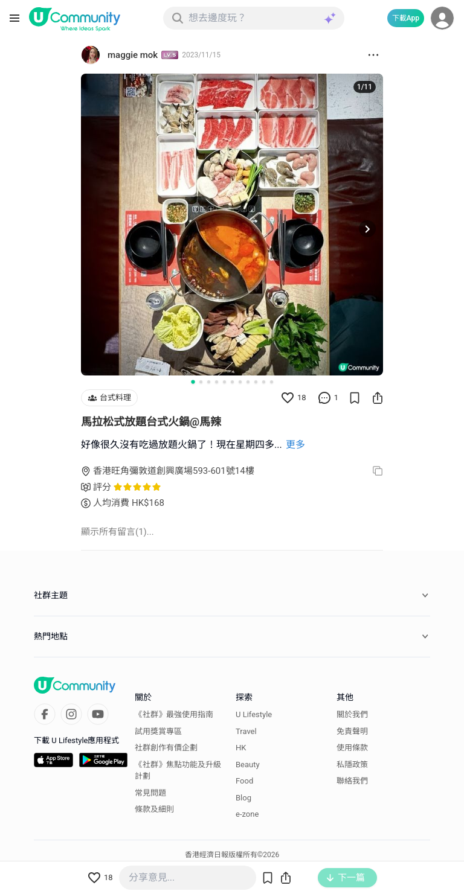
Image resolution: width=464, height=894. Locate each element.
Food (244, 780)
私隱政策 (352, 764)
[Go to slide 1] (193, 381)
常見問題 (150, 792)
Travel (246, 731)
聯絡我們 (352, 780)
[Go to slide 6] (232, 381)
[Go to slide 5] (224, 381)
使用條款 (352, 747)
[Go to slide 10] (263, 381)
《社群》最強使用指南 (174, 714)
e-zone (247, 814)
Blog (243, 797)
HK (241, 747)
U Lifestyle (254, 714)
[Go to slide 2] (200, 381)
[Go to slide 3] (208, 381)
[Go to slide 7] (240, 381)
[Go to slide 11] (271, 381)
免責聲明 (352, 731)
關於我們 (352, 714)
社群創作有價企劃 (166, 747)
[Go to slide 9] (255, 381)
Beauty (248, 764)
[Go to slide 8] (248, 381)
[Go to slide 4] (216, 381)
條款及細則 (154, 809)
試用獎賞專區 (158, 731)
